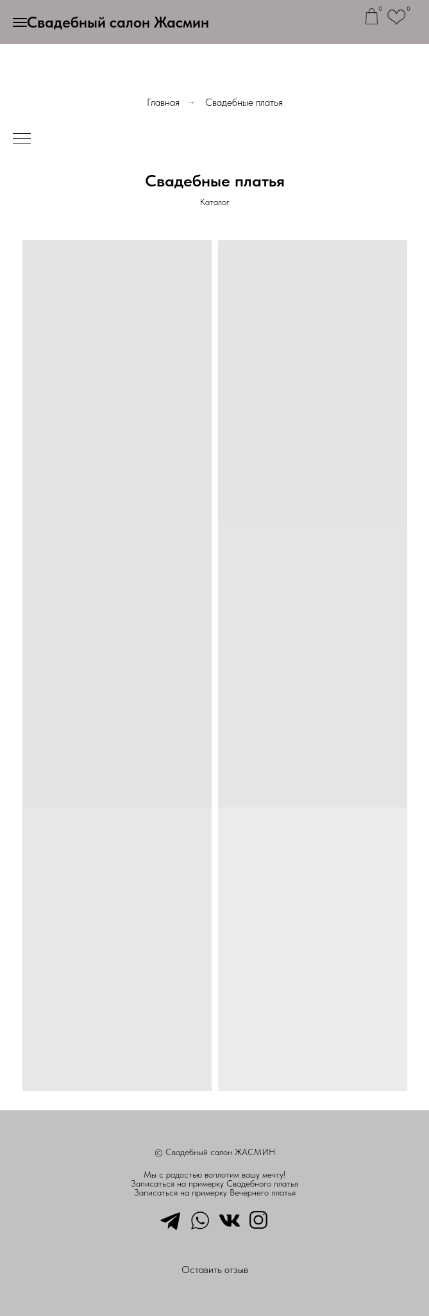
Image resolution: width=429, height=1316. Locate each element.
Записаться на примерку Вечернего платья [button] (215, 1192)
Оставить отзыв (214, 1269)
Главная (163, 102)
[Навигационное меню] (20, 22)
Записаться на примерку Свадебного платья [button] (214, 1183)
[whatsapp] (200, 1219)
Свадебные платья (244, 102)
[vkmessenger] (229, 1219)
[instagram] (259, 1219)
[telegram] (170, 1219)
